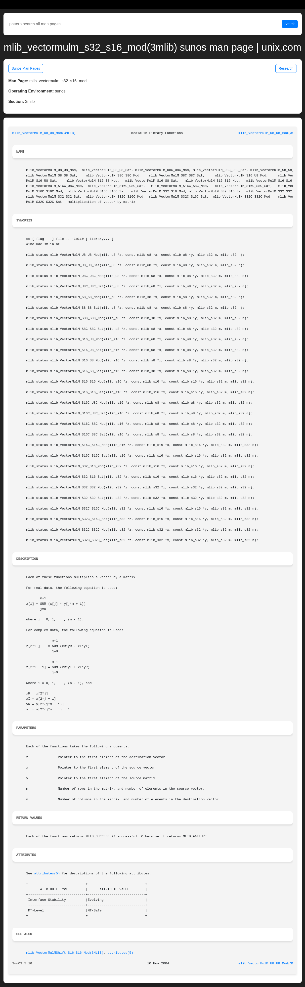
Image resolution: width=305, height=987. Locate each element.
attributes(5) (47, 873)
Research (286, 68)
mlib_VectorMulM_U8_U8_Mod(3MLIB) (44, 133)
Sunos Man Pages (26, 68)
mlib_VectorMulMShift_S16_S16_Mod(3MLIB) (64, 953)
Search (289, 24)
